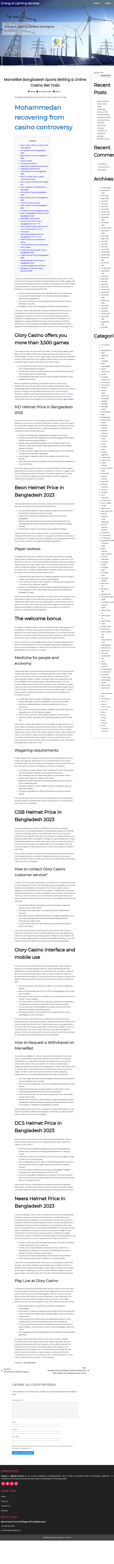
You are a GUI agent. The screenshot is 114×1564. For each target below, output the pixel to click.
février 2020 (105, 301)
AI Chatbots (105, 369)
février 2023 (105, 199)
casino (103, 431)
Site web (15, 1424)
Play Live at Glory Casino (30, 190)
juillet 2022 (105, 226)
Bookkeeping (105, 404)
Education (104, 469)
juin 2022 (104, 228)
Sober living (105, 638)
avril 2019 (104, 314)
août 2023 (104, 183)
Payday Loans (106, 613)
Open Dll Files (106, 608)
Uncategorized (29, 1350)
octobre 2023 (106, 175)
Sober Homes (106, 635)
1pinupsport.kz (106, 337)
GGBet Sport (105, 495)
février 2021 (105, 277)
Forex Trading (106, 490)
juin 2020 (104, 295)
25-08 (103, 361)
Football (104, 479)
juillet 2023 (105, 186)
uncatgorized (106, 659)
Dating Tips (105, 461)
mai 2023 (104, 191)
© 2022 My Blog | (50, 1486)
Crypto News (105, 447)
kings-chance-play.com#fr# (106, 538)
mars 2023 (105, 196)
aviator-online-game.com (105, 380)
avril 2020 (104, 298)
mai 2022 (104, 231)
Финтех (103, 699)
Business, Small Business (104, 425)
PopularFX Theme (64, 1486)
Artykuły (104, 375)
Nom (14, 1409)
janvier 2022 (105, 242)
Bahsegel (104, 391)
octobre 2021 (105, 255)
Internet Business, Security (104, 514)
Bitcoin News (105, 399)
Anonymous (105, 372)
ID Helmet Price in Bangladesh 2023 (34, 198)
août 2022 (104, 223)
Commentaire (18, 1387)
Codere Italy (105, 444)
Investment (105, 520)
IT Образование (106, 525)
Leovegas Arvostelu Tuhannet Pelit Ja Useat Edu (104, 107)
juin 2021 (104, 269)
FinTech (104, 477)
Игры (103, 683)
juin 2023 (104, 188)
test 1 (103, 648)
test (102, 646)
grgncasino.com (107, 498)
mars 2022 (105, 236)
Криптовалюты (106, 686)
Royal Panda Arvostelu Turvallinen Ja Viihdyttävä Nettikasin (102, 117)
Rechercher (99, 59)
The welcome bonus (28, 150)
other (103, 611)
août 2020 (105, 293)
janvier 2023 (105, 202)
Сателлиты (104, 697)
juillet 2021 (104, 266)
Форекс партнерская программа (105, 715)
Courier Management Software (33, 253)
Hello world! (102, 157)
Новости (104, 688)
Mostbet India (106, 581)
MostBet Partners (103, 126)
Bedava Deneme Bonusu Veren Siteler (103, 91)
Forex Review (105, 487)
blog (102, 402)
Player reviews (26, 148)
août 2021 (104, 263)
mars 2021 (104, 274)
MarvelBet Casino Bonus (30, 205)
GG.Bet (103, 493)
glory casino (69, 386)
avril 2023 (104, 194)
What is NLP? (105, 672)
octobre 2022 (106, 215)
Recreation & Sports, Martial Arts (106, 618)
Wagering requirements (30, 156)
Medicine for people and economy (34, 153)
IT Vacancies (105, 522)
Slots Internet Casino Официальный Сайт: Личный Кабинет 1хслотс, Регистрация (34, 216)
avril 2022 (104, 234)
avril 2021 (104, 271)
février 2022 (105, 239)
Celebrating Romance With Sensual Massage (103, 99)
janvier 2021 (105, 279)
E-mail (15, 1416)
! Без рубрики (105, 332)
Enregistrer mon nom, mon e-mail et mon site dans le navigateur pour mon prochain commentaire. (42, 1434)
